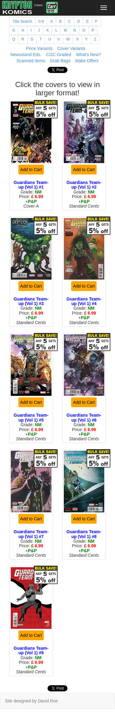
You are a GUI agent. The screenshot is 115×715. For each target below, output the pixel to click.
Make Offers (86, 60)
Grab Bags (60, 60)
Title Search (22, 21)
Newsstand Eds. (25, 54)
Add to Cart (31, 169)
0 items (38, 5)
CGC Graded (58, 54)
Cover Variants (71, 48)
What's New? (88, 54)
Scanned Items (31, 60)
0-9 (41, 21)
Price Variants (39, 48)
